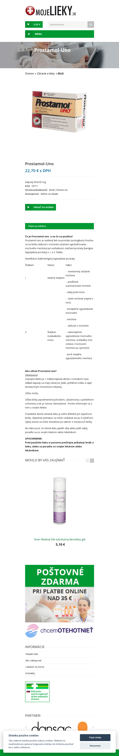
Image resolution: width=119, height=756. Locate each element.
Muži (61, 73)
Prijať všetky (95, 737)
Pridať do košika (44, 207)
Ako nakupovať (33, 660)
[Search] (90, 24)
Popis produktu (37, 226)
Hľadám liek (31, 654)
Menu (33, 34)
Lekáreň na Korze (34, 666)
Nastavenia (95, 745)
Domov (29, 73)
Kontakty (30, 673)
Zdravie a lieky (46, 73)
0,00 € (37, 24)
